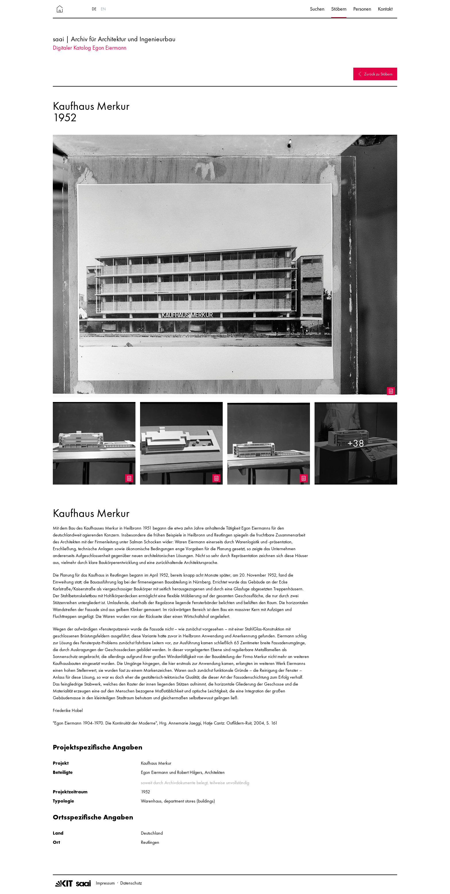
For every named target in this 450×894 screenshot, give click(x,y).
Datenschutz (131, 883)
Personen (362, 8)
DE (94, 8)
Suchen (317, 8)
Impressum (105, 883)
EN (103, 8)
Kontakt (385, 8)
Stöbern (338, 8)
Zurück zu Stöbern (375, 74)
